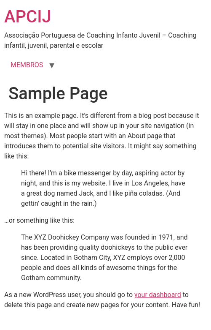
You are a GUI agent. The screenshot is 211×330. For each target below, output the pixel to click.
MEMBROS (27, 65)
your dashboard (157, 295)
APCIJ (27, 17)
